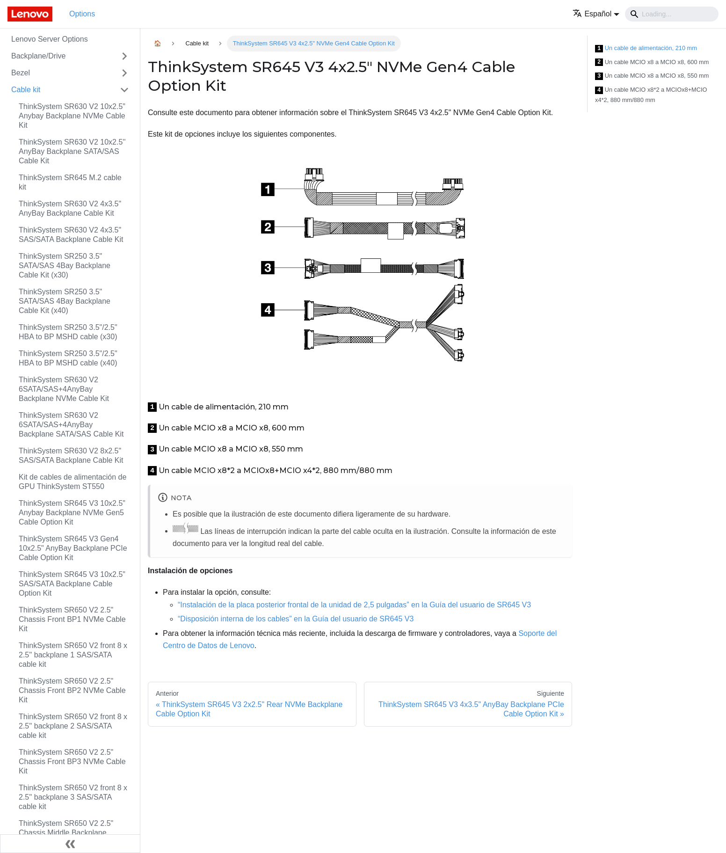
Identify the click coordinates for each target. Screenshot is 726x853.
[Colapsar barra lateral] (70, 843)
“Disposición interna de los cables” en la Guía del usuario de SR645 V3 (296, 619)
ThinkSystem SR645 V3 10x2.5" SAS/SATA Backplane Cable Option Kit (72, 583)
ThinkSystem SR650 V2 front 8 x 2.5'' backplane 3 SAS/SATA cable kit (73, 797)
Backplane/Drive (38, 56)
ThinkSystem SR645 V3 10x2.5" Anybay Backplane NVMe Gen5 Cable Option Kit (72, 512)
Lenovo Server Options (49, 39)
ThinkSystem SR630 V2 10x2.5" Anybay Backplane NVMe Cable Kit (72, 115)
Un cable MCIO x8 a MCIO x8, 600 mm (652, 62)
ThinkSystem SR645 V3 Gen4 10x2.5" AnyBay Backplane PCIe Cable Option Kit (73, 548)
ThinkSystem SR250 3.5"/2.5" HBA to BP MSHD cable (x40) (68, 358)
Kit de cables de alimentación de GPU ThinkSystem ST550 (72, 481)
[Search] (672, 14)
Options (82, 14)
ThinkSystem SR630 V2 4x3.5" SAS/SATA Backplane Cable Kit (71, 234)
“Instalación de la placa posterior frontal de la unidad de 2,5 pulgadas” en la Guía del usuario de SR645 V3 (354, 605)
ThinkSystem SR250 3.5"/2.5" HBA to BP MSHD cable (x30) (68, 332)
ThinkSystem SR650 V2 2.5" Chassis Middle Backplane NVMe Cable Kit (66, 832)
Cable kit (25, 90)
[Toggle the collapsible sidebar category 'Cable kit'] (124, 89)
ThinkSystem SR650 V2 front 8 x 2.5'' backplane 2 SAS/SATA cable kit (73, 726)
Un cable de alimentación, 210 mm (646, 48)
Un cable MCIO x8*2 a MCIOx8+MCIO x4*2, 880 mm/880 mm (651, 94)
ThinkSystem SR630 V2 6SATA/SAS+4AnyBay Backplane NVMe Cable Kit (64, 389)
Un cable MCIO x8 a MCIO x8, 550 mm (652, 76)
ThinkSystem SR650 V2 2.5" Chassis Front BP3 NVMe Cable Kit (72, 761)
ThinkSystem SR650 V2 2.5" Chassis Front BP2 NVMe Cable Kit (72, 690)
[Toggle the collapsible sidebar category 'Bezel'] (124, 73)
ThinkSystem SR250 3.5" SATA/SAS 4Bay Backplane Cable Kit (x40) (64, 301)
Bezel (20, 73)
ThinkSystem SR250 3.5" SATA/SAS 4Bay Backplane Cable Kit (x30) (64, 265)
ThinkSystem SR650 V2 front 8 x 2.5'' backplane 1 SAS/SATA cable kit (73, 655)
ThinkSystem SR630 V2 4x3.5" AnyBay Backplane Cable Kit (70, 208)
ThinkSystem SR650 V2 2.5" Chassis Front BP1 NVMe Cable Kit (72, 619)
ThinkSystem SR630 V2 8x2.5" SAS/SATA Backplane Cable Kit (71, 455)
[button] (596, 14)
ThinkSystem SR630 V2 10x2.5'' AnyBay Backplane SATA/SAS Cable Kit (72, 151)
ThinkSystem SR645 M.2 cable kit (70, 182)
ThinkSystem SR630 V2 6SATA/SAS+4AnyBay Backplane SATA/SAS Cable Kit (71, 424)
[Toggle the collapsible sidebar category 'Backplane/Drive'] (124, 56)
